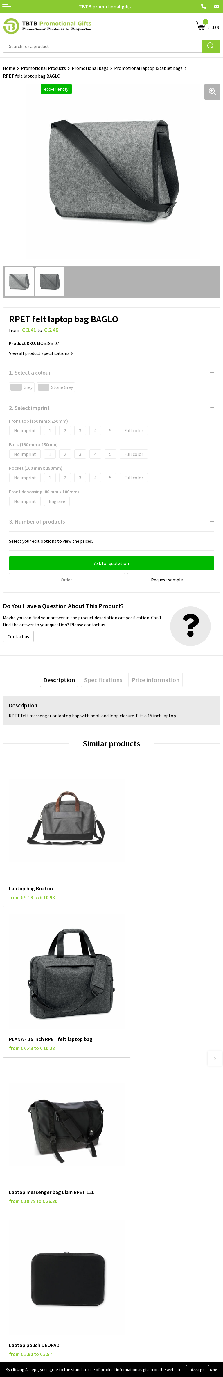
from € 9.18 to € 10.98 (32, 878)
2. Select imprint (29, 407)
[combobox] (102, 46)
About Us (123, 1204)
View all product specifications (41, 353)
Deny (214, 1369)
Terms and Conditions (24, 1230)
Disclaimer (13, 1221)
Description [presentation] (59, 679)
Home (9, 68)
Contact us (18, 636)
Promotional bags (90, 68)
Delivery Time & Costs (136, 1119)
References (125, 1221)
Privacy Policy (16, 1213)
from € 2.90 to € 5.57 (139, 1012)
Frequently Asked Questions (142, 1111)
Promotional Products (43, 68)
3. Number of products (37, 521)
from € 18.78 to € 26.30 (33, 1012)
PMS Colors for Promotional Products (152, 1146)
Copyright (13, 1239)
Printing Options (131, 1137)
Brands (10, 1204)
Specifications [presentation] (103, 679)
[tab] (59, 679)
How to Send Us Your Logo (140, 1155)
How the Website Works (138, 1128)
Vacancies (124, 1213)
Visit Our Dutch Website (137, 1230)
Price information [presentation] (155, 679)
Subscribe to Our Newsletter (31, 1248)
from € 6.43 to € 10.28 (140, 878)
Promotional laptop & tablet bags (148, 68)
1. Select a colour (30, 372)
